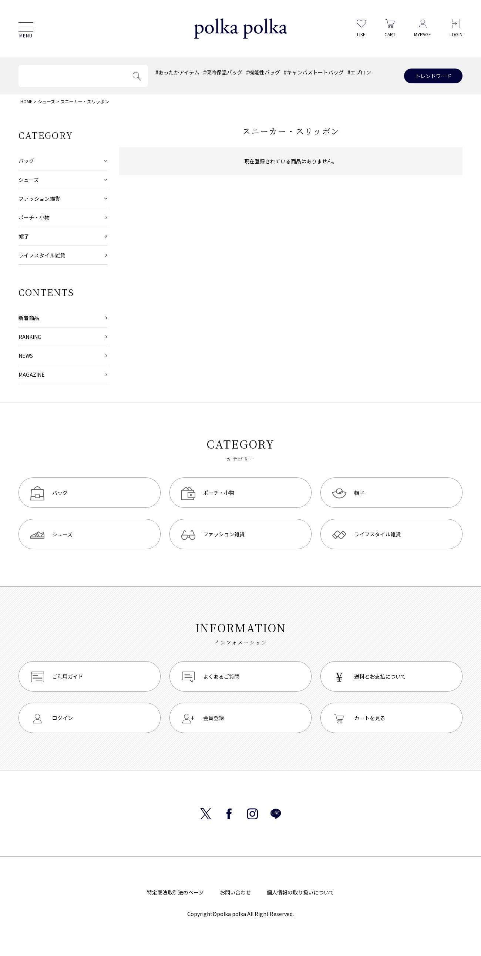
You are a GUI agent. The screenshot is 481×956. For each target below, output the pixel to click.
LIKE (361, 28)
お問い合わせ (235, 892)
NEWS (25, 355)
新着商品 (28, 318)
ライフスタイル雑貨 (41, 255)
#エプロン (359, 72)
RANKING (29, 336)
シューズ (46, 101)
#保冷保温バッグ (222, 72)
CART (390, 28)
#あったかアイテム (177, 72)
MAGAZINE (31, 374)
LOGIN (456, 28)
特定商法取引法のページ (175, 892)
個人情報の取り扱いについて (300, 892)
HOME (26, 101)
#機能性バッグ (263, 72)
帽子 (23, 236)
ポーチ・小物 (34, 217)
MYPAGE (422, 28)
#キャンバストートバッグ (314, 72)
